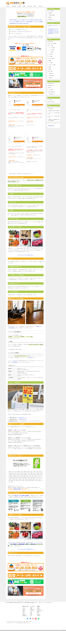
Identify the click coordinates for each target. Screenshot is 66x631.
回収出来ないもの (52, 95)
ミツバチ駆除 (51, 53)
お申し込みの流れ (19, 25)
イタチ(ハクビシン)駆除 (51, 66)
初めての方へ (24, 610)
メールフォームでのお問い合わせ (51, 5)
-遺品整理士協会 (38, 617)
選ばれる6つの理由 (38, 21)
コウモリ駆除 (50, 64)
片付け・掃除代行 (51, 12)
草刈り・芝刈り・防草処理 (52, 45)
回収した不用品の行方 (51, 93)
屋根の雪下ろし (51, 75)
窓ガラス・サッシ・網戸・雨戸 (53, 33)
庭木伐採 (49, 68)
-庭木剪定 (31, 616)
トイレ (55, 32)
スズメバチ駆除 (51, 51)
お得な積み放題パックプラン (13, 329)
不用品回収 (50, 14)
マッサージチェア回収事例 (38, 23)
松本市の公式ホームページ (23, 421)
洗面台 (52, 32)
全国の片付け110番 (17, 490)
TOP (22, 604)
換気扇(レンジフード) (53, 31)
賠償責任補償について (25, 616)
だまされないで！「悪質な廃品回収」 (26, 23)
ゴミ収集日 (50, 101)
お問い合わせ (30, 359)
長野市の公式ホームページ (23, 419)
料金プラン (50, 89)
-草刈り (31, 617)
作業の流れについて (51, 87)
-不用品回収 (31, 609)
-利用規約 (38, 610)
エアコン (54, 30)
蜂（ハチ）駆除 (50, 47)
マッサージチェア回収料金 (14, 23)
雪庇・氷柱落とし (52, 77)
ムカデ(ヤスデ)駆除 (51, 60)
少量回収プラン (38, 328)
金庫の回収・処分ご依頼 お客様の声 (53, 112)
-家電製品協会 (38, 616)
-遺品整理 (31, 610)
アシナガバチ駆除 (52, 49)
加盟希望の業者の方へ (51, 127)
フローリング (50, 30)
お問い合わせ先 (26, 25)
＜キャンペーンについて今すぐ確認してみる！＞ (25, 256)
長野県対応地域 (12, 25)
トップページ (24, 609)
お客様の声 (32, 21)
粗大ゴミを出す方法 (51, 103)
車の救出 (50, 79)
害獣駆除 (49, 62)
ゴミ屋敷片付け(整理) (51, 16)
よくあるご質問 (50, 91)
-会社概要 (38, 609)
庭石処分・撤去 (50, 43)
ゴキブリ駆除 (50, 58)
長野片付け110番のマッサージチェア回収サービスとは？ (19, 21)
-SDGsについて (38, 615)
